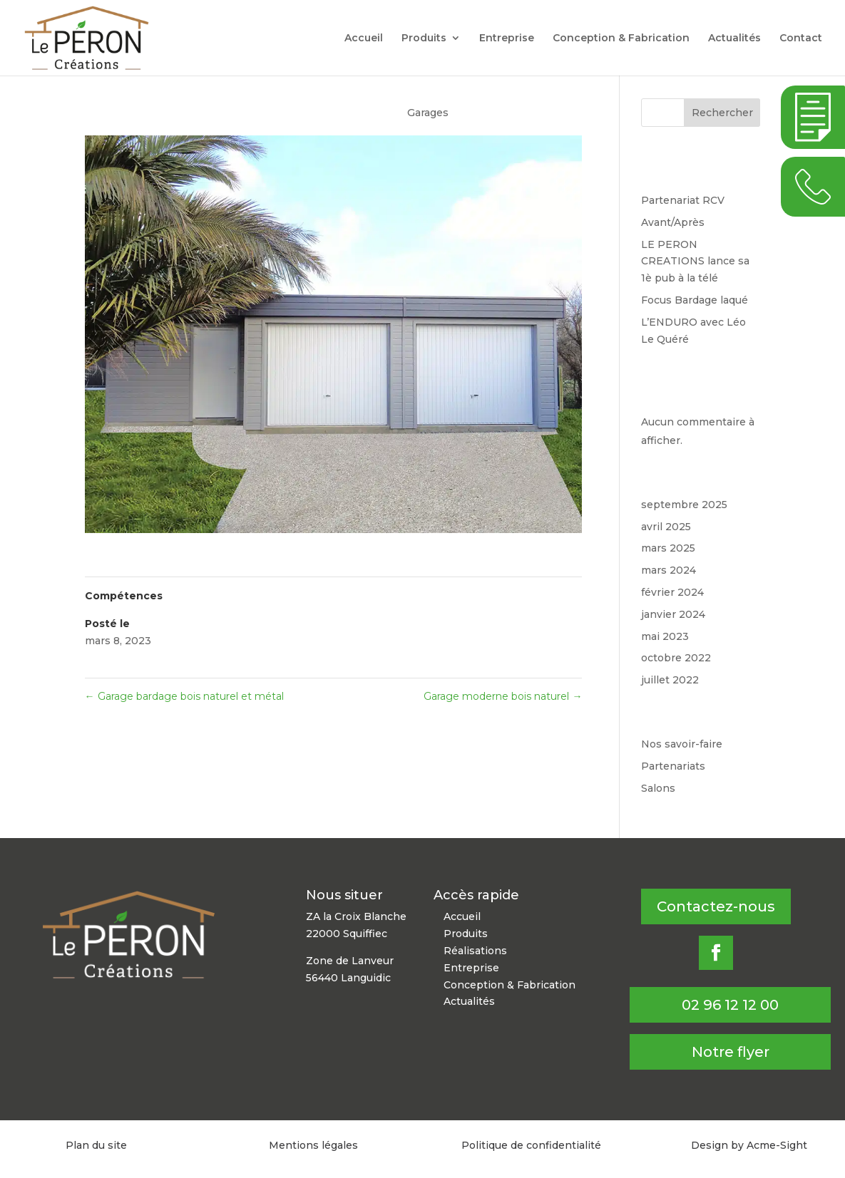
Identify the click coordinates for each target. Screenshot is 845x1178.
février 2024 (672, 592)
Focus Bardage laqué (694, 300)
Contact (800, 38)
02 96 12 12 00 (730, 1004)
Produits (423, 38)
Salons (658, 788)
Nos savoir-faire (681, 744)
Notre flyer (730, 1051)
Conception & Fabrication (621, 38)
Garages (428, 112)
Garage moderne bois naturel (503, 696)
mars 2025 (668, 548)
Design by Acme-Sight (749, 1145)
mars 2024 (668, 570)
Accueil (363, 38)
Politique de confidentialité (531, 1145)
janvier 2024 (673, 614)
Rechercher (722, 112)
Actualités (734, 38)
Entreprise (506, 38)
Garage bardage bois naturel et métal (184, 696)
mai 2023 (665, 636)
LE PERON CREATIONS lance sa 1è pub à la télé (695, 261)
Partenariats (673, 766)
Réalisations (475, 950)
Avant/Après (673, 222)
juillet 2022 (670, 679)
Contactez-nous (716, 906)
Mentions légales (313, 1145)
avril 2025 (666, 526)
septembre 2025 (684, 504)
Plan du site (96, 1145)
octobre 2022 (676, 657)
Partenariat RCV (682, 200)
